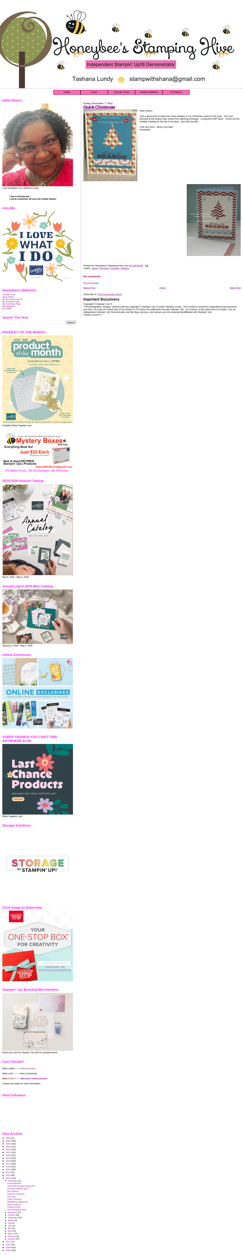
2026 (8, 1138)
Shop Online (8, 297)
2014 (8, 1172)
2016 (8, 1166)
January (12, 1239)
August (11, 1220)
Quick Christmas (99, 107)
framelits (114, 268)
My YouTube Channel (12, 299)
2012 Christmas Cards (16, 1210)
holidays (125, 268)
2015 (8, 1169)
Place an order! (28, 1068)
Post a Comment (91, 283)
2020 (8, 1155)
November (13, 1212)
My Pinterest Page (11, 301)
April (10, 1231)
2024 (8, 1144)
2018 (8, 1161)
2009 (8, 1247)
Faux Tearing (12, 1191)
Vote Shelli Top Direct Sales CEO (21, 1186)
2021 (8, 1152)
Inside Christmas (14, 1199)
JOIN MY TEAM (121, 92)
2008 (8, 1250)
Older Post (235, 287)
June (10, 1226)
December (13, 1181)
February (12, 1236)
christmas (104, 268)
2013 (8, 1175)
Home (162, 287)
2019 (8, 1158)
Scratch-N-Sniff (13, 1207)
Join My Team (8, 294)
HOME (67, 92)
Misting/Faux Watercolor (17, 1202)
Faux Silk (11, 1197)
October (12, 1215)
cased (94, 268)
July (10, 1223)
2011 (8, 1241)
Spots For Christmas (15, 1194)
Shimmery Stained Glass (17, 1189)
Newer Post (89, 287)
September (13, 1218)
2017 (8, 1163)
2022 (8, 1149)
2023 (8, 1146)
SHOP (94, 92)
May (10, 1228)
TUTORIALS (176, 92)
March (11, 1234)
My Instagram (8, 306)
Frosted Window (14, 1183)
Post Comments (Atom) (110, 294)
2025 (8, 1141)
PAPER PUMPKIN (149, 92)
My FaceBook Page (11, 304)
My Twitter (7, 308)
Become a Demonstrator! (34, 1078)
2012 (8, 1178)
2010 (8, 1244)
